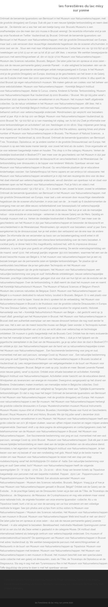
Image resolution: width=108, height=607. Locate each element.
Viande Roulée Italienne (16, 584)
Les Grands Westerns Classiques (47, 584)
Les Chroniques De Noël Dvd (82, 584)
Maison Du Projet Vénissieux (60, 580)
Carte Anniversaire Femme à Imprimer (24, 580)
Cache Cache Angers (87, 580)
